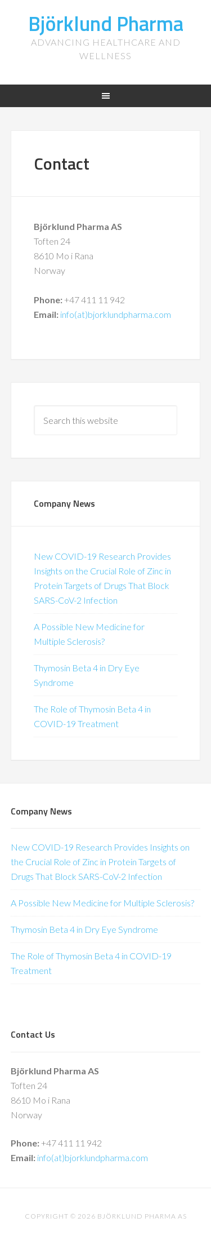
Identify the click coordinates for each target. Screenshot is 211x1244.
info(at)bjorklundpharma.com (115, 314)
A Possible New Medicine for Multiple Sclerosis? (102, 902)
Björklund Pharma (105, 23)
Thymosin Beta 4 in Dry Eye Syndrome (84, 929)
